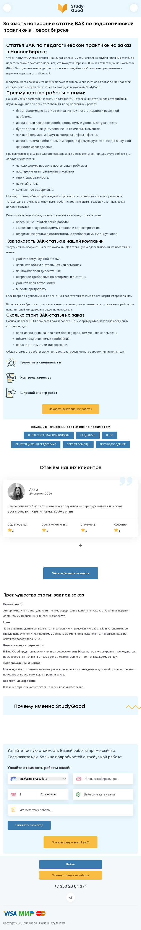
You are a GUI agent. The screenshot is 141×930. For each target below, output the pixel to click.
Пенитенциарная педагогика (35, 444)
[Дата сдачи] (101, 794)
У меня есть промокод (29, 825)
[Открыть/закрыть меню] (7, 8)
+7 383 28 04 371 (70, 886)
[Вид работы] (38, 778)
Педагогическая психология (49, 435)
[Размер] (25, 794)
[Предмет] (97, 778)
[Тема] (37, 810)
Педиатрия (87, 435)
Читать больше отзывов (70, 573)
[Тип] (48, 794)
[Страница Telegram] (70, 897)
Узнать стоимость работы (70, 875)
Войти (134, 8)
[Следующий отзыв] (80, 545)
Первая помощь (78, 444)
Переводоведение (113, 444)
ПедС (109, 435)
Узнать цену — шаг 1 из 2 (70, 842)
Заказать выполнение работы (70, 409)
